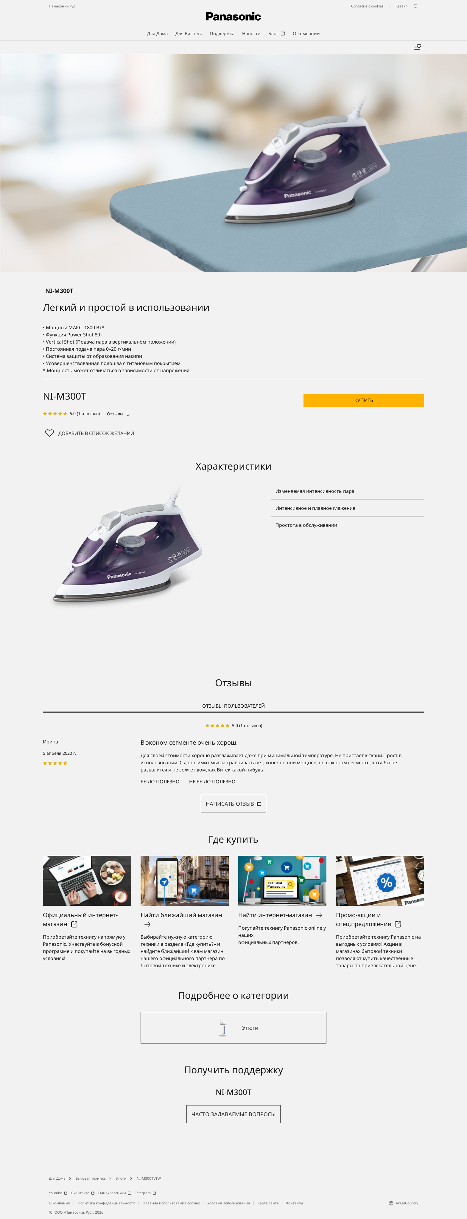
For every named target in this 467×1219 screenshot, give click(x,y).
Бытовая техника (91, 1178)
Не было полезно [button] (212, 781)
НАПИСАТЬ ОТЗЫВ (233, 803)
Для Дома (57, 1178)
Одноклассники (114, 1192)
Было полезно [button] (160, 781)
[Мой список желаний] (417, 47)
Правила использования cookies (171, 1203)
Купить (363, 400)
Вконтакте (83, 1192)
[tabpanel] (233, 767)
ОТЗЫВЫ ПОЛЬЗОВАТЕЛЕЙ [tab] (233, 706)
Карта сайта (268, 1203)
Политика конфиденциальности (106, 1203)
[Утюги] (233, 1027)
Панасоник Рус (62, 6)
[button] (363, 400)
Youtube (58, 1192)
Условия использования (228, 1203)
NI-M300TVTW (149, 1178)
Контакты (294, 1203)
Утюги (121, 1178)
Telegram (145, 1192)
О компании (59, 1203)
